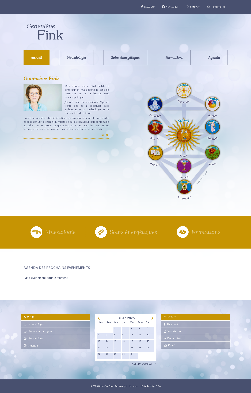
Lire (102, 135)
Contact (170, 317)
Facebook (171, 324)
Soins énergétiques (125, 57)
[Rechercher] (218, 7)
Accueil (36, 57)
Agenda (214, 57)
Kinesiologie (76, 57)
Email (170, 345)
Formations (174, 57)
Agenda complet (144, 363)
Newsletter (172, 331)
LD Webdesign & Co (151, 386)
